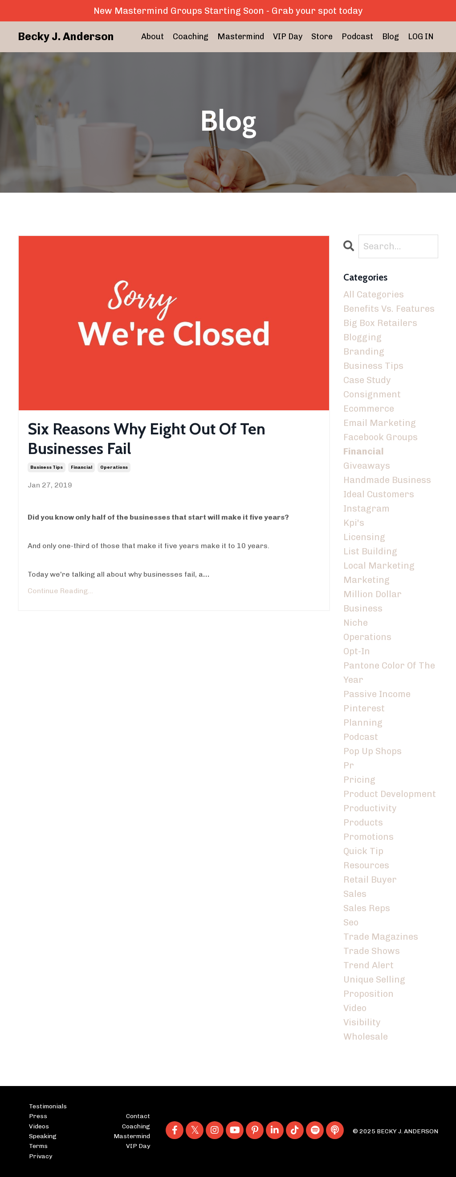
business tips (46, 467)
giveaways (366, 465)
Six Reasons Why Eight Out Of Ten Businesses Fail (146, 438)
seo (350, 922)
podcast (360, 736)
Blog (390, 36)
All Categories (373, 294)
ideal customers (378, 494)
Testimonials (48, 1106)
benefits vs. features (389, 308)
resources (366, 865)
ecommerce (368, 408)
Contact (138, 1116)
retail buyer (370, 879)
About (152, 36)
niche (355, 622)
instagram (366, 508)
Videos (39, 1126)
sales (354, 893)
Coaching (190, 36)
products (363, 822)
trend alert (368, 965)
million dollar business (372, 601)
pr (348, 765)
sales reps (366, 908)
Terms (38, 1146)
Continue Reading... (60, 590)
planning (363, 722)
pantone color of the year (389, 672)
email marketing (379, 422)
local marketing (379, 565)
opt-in (356, 651)
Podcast (357, 36)
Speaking (43, 1136)
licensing (364, 537)
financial (81, 467)
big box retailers (380, 323)
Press (38, 1116)
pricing (359, 779)
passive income (377, 694)
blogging (362, 337)
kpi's (353, 522)
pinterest (364, 708)
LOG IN (421, 36)
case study (367, 380)
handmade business (387, 480)
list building (370, 551)
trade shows (371, 951)
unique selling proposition (374, 986)
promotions (368, 836)
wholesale (365, 1036)
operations (114, 467)
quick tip (363, 851)
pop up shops (372, 751)
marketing (366, 579)
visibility (362, 1022)
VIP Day (287, 36)
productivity (370, 808)
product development (389, 794)
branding (363, 351)
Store (322, 36)
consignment (372, 394)
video (354, 1008)
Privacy (40, 1156)
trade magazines (380, 936)
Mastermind (240, 36)
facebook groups (380, 437)
